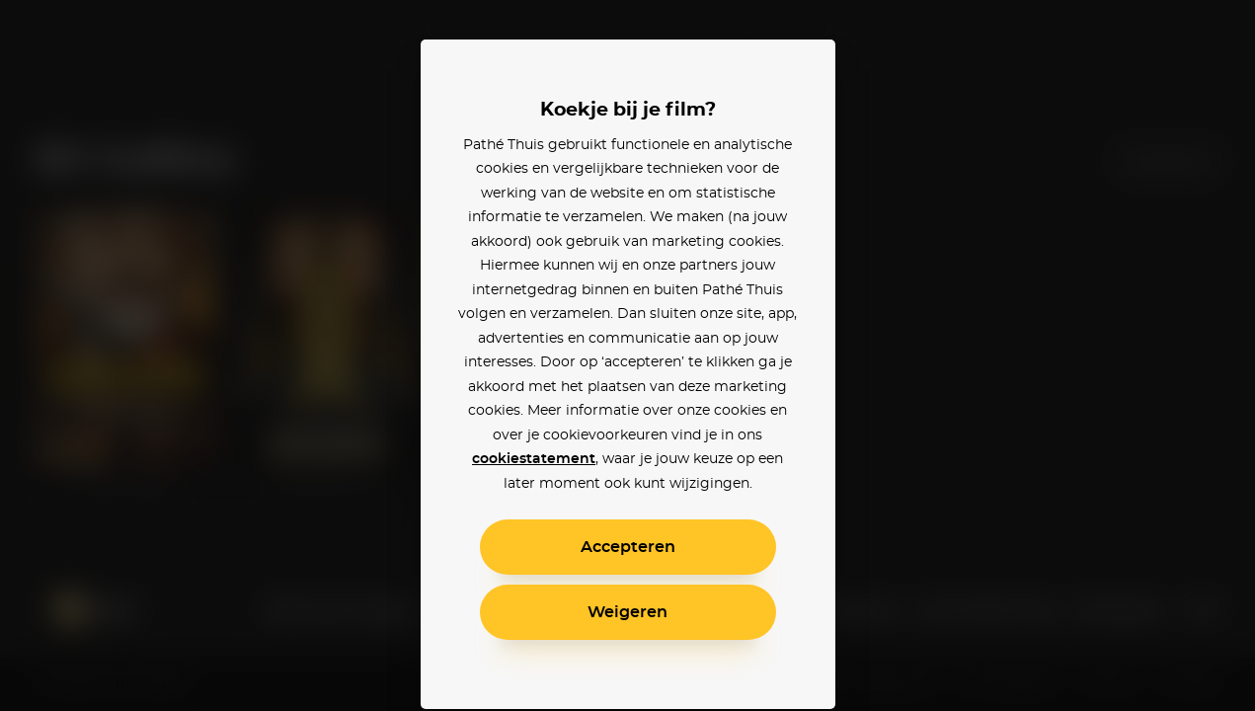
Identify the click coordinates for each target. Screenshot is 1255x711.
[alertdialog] (627, 355)
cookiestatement (533, 459)
